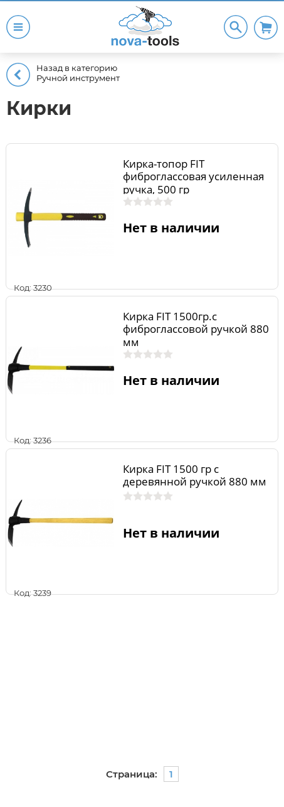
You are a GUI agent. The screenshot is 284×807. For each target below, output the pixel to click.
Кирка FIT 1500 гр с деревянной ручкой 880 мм (194, 475)
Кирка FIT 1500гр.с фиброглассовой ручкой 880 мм (196, 329)
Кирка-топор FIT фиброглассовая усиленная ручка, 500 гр (193, 176)
